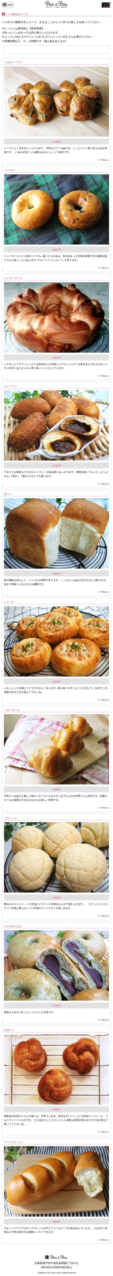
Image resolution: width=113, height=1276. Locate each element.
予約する (105, 160)
